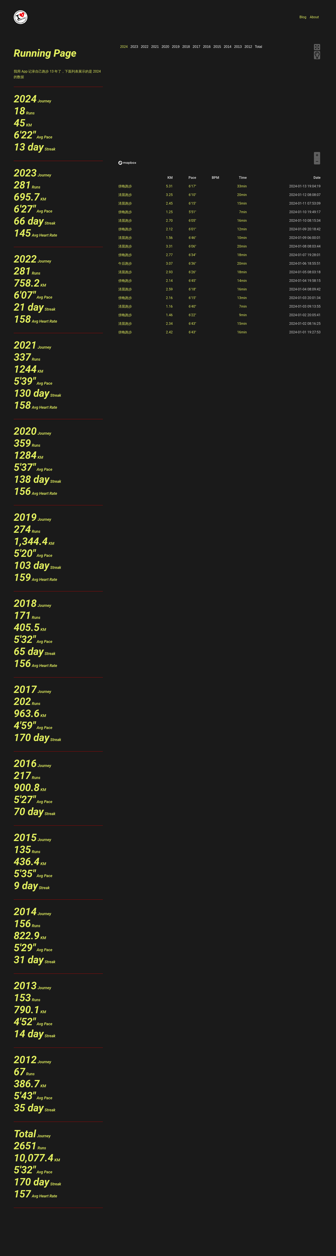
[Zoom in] (317, 155)
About (314, 17)
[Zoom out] (317, 161)
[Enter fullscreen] (317, 47)
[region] (219, 102)
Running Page (45, 53)
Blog (302, 17)
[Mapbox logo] (127, 162)
